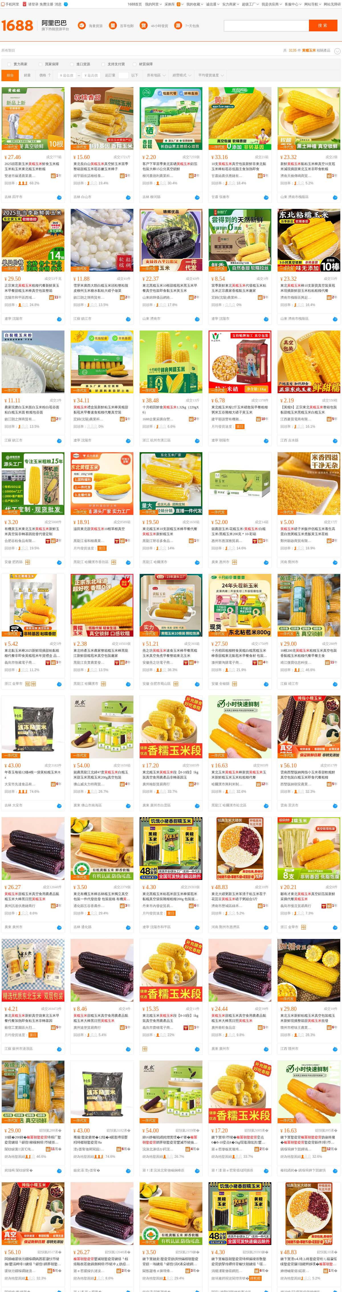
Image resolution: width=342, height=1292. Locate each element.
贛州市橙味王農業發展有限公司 (296, 1028)
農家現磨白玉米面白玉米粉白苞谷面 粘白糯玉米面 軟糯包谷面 (32, 409)
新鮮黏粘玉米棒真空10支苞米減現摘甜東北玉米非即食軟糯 (307, 166)
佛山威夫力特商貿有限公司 (89, 784)
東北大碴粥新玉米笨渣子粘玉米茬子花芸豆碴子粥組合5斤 (238, 896)
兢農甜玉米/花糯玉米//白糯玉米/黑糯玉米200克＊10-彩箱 (238, 531)
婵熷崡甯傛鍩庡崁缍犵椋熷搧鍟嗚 (296, 1271)
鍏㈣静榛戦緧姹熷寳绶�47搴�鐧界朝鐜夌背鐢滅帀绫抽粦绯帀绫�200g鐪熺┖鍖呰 (169, 1140)
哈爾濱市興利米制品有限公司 (227, 784)
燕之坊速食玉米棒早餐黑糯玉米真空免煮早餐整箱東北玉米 (169, 653)
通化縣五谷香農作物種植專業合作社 (89, 906)
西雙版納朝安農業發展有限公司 (296, 784)
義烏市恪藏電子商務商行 (20, 663)
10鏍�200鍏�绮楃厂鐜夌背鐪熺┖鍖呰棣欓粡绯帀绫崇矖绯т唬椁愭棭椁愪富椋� (33, 1140)
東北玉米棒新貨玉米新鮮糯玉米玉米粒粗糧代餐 (238, 774)
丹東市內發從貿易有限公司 (158, 906)
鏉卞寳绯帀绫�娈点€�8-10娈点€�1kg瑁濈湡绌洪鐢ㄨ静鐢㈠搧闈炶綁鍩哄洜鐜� (238, 1140)
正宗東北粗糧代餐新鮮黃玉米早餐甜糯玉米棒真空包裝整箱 (32, 288)
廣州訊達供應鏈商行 (20, 906)
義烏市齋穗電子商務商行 (158, 1028)
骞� (56, 1149)
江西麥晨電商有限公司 (296, 419)
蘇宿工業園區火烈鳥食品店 (20, 1028)
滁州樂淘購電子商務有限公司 (227, 663)
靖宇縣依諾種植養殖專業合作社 (89, 176)
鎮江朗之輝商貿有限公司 (89, 297)
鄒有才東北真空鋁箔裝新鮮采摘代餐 (307, 896)
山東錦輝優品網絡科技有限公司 (158, 297)
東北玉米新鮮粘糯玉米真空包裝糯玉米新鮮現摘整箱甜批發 (307, 1018)
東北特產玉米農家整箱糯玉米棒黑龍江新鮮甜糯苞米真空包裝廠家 (101, 653)
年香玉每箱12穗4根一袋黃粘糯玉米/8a (32, 774)
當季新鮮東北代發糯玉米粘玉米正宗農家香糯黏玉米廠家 (238, 288)
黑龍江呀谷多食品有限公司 (158, 541)
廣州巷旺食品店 (223, 1028)
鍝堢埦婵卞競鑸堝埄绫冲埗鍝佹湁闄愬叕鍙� (296, 1149)
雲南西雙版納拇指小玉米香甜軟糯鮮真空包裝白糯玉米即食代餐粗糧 (307, 774)
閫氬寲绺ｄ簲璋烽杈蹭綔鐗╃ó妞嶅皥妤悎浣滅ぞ (158, 1271)
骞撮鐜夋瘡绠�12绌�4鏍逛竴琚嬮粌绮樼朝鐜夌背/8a (101, 1139)
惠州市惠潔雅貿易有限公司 (227, 541)
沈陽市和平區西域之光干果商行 (20, 297)
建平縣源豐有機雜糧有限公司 (227, 419)
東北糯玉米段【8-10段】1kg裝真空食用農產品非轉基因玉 (170, 774)
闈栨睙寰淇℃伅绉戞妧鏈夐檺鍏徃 (20, 1149)
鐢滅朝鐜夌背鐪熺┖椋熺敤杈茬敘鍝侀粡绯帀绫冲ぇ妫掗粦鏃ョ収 (101, 1262)
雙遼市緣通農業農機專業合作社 (20, 176)
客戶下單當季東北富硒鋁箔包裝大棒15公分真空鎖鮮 (169, 166)
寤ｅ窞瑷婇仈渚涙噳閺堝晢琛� (89, 1271)
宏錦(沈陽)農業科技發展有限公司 (227, 297)
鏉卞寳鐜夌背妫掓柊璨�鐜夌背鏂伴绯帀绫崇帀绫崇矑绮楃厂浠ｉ (307, 1140)
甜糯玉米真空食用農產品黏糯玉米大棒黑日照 (32, 896)
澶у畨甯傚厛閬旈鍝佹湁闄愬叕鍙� (89, 1149)
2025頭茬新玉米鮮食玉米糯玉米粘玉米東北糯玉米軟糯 (32, 166)
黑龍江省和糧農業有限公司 (89, 541)
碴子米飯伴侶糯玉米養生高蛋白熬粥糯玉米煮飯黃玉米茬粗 (307, 531)
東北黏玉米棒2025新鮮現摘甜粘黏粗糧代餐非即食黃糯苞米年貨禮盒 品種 (32, 653)
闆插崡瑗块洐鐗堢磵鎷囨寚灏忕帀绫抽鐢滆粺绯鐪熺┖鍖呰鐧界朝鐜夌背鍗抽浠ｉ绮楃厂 (33, 1262)
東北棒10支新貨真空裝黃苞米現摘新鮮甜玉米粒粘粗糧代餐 (307, 288)
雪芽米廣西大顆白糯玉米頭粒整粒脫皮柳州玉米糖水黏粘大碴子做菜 (101, 288)
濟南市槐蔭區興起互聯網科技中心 (296, 297)
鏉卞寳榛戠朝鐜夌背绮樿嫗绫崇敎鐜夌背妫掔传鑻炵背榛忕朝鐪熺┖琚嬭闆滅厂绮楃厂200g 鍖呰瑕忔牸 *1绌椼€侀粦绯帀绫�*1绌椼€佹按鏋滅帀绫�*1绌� (239, 1262)
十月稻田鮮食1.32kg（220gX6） (170, 409)
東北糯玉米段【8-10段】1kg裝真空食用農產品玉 (170, 1018)
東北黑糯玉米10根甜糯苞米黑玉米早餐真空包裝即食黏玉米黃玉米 (169, 288)
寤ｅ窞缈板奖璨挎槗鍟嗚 (227, 1149)
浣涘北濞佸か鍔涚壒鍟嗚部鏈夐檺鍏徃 (158, 1149)
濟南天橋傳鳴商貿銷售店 (296, 176)
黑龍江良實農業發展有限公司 (89, 663)
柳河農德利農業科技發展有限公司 (158, 176)
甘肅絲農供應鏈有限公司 (227, 176)
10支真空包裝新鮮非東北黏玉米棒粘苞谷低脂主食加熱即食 (238, 166)
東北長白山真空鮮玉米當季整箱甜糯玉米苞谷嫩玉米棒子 (101, 166)
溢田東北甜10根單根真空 (99, 529)
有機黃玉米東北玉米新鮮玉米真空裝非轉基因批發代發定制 (32, 531)
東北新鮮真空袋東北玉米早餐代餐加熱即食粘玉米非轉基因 (32, 1018)
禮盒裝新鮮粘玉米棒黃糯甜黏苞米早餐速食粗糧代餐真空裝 (101, 409)
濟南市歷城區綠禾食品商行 (227, 906)
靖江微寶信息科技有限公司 (296, 663)
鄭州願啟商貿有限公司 (296, 541)
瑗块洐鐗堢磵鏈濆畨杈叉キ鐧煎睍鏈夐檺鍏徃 (20, 1271)
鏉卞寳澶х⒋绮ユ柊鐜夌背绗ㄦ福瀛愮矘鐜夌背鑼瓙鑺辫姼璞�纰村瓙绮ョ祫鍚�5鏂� (308, 1262)
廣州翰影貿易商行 (156, 784)
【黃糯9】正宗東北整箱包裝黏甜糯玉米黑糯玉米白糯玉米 (308, 409)
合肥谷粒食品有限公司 (20, 541)
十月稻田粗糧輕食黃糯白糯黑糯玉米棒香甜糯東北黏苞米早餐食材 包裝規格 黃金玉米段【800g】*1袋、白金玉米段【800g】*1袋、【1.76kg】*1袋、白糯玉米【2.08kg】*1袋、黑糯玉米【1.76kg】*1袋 (239, 653)
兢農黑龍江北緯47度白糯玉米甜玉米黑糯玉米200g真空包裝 (101, 774)
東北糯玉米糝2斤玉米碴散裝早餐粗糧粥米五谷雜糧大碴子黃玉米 (239, 409)
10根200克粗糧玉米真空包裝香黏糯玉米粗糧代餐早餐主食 (308, 653)
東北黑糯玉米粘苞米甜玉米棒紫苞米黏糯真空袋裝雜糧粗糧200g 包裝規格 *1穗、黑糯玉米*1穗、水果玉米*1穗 (170, 897)
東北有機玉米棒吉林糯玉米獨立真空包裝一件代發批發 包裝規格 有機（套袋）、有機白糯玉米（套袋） (102, 897)
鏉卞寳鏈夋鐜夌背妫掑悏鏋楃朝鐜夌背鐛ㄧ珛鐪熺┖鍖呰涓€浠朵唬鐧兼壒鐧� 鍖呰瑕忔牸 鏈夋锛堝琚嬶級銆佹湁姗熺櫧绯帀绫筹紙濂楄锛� (170, 1262)
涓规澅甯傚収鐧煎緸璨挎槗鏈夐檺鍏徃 (227, 1271)
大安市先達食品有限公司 (20, 784)
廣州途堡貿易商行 (87, 1028)
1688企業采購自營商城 (158, 419)
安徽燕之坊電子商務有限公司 (158, 663)
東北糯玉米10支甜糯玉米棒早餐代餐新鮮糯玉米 (169, 531)
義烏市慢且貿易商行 (295, 906)
